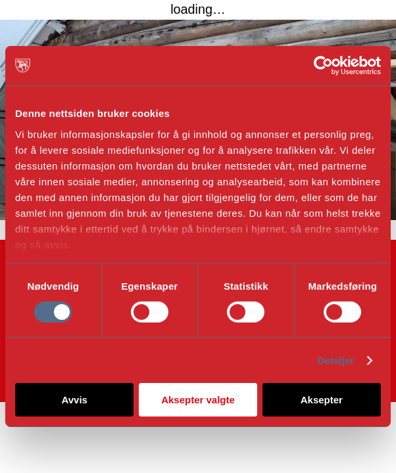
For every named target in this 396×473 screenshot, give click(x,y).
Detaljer (336, 360)
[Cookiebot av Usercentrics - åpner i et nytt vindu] (323, 66)
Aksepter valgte (198, 399)
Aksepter (322, 399)
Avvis (74, 399)
